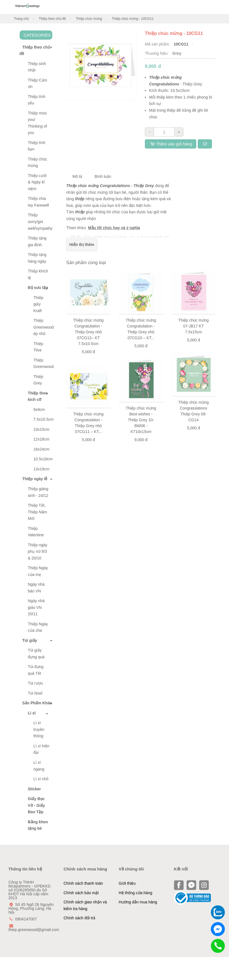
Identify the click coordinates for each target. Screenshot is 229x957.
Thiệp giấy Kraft (38, 304)
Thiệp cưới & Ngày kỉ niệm (37, 182)
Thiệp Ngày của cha (38, 627)
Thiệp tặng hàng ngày (37, 258)
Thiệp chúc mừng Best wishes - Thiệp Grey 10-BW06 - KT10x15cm (141, 420)
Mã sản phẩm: (158, 44)
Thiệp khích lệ (38, 274)
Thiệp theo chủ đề (52, 19)
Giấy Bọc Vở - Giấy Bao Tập (36, 805)
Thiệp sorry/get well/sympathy (40, 221)
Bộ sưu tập (38, 287)
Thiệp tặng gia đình (37, 241)
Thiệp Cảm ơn (37, 83)
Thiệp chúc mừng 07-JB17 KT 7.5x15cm (193, 326)
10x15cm (41, 429)
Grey (177, 53)
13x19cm (41, 469)
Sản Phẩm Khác (36, 703)
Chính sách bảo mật (81, 893)
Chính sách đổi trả (79, 918)
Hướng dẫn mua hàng (138, 902)
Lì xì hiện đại (41, 749)
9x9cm (39, 409)
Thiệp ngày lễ (34, 479)
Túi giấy (28, 640)
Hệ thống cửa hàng (135, 893)
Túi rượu (35, 683)
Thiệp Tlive (38, 347)
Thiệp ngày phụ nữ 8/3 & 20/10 (37, 551)
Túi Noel (35, 693)
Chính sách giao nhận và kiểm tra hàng (85, 905)
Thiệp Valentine (36, 531)
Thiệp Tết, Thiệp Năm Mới (37, 512)
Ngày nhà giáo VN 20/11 (36, 607)
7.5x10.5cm (43, 419)
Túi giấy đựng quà (36, 653)
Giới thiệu (127, 883)
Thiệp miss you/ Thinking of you (37, 123)
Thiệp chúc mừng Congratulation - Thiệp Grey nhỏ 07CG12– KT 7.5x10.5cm (88, 332)
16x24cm (41, 449)
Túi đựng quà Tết (36, 670)
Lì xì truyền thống (39, 729)
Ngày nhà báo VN (36, 587)
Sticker (34, 789)
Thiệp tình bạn (36, 146)
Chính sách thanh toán (83, 883)
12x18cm (41, 439)
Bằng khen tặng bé (38, 825)
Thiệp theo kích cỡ (38, 396)
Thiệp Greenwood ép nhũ (43, 327)
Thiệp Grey (38, 380)
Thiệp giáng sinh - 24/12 (38, 492)
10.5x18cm (43, 459)
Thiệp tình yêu (36, 100)
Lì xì (32, 713)
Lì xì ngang (39, 765)
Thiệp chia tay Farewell (38, 201)
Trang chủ (21, 19)
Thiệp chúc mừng (89, 19)
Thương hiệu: (157, 53)
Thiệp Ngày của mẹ (38, 571)
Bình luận (103, 176)
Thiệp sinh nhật (37, 67)
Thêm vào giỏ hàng (170, 144)
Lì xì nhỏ (41, 779)
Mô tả (77, 176)
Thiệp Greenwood (43, 363)
